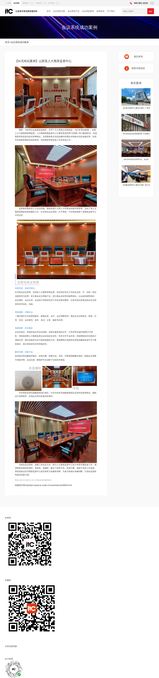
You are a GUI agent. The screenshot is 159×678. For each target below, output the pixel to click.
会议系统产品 (74, 11)
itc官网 (8, 3)
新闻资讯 (100, 11)
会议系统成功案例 (20, 42)
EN (152, 3)
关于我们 (111, 11)
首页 (49, 11)
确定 (150, 11)
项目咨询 (138, 56)
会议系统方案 (59, 11)
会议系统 (16, 3)
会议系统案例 (88, 11)
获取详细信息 (138, 68)
